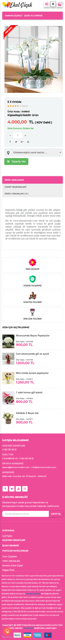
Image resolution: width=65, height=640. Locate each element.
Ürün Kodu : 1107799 (24, 359)
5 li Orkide (14, 102)
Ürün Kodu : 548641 (18, 111)
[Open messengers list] (7, 631)
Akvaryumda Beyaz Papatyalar (33, 335)
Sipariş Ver (16, 161)
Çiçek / (27, 15)
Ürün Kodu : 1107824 (24, 398)
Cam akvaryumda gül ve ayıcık (32, 353)
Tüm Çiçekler (9, 556)
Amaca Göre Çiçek (12, 565)
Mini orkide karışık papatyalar (32, 372)
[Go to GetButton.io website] (7, 637)
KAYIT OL (56, 514)
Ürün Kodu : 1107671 (24, 419)
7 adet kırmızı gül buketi (29, 392)
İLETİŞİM (7, 536)
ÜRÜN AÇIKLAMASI (14, 180)
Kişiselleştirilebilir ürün (22, 115)
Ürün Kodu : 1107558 (24, 341)
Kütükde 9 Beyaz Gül (27, 413)
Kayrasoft (28, 628)
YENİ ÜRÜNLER (11, 561)
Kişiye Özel (8, 570)
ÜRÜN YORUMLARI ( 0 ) (16, 193)
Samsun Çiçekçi (13, 15)
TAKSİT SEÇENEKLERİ (15, 187)
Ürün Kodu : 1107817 (24, 379)
